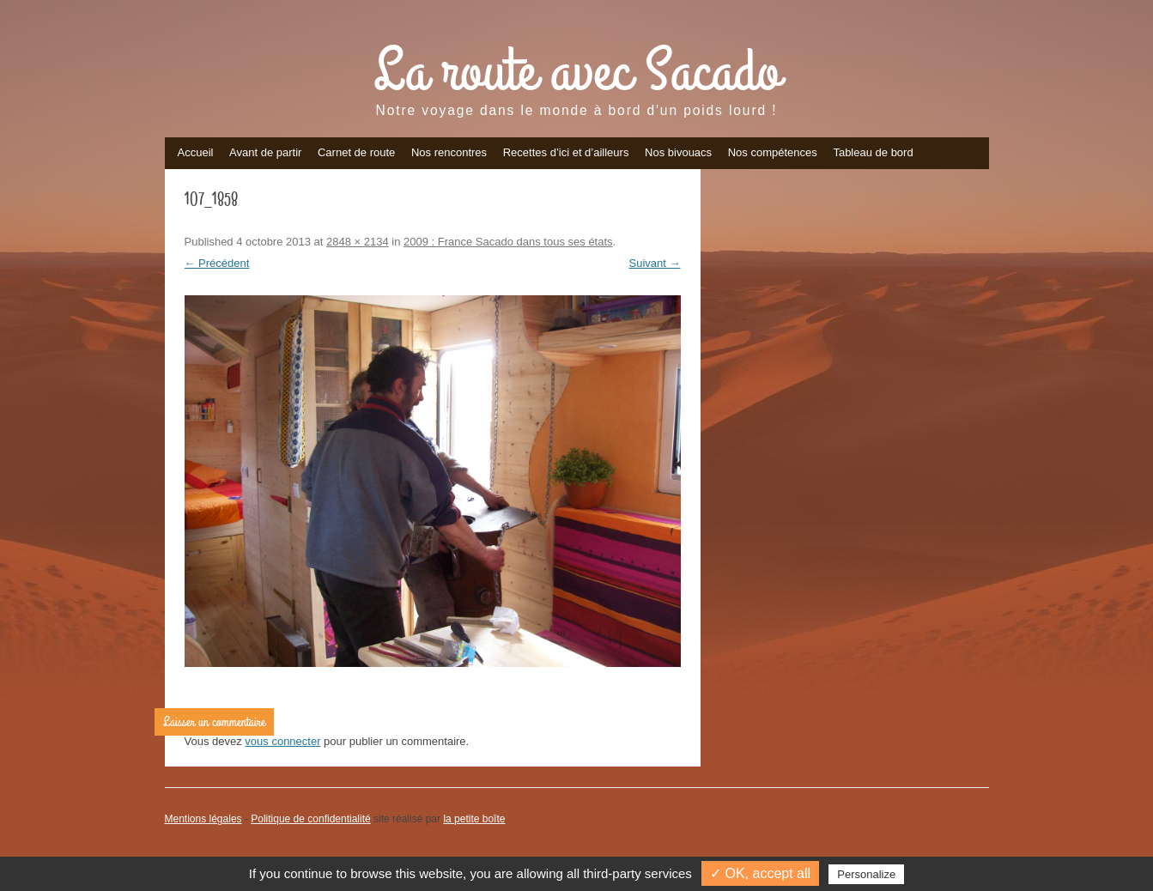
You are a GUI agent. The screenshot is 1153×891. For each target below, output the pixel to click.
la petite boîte (474, 819)
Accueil (196, 152)
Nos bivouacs (678, 152)
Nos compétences (772, 152)
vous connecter (282, 741)
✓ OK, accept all (760, 873)
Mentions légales (203, 819)
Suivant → (655, 263)
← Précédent (217, 263)
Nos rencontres (449, 152)
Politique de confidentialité (310, 819)
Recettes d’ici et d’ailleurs (566, 152)
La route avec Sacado (576, 72)
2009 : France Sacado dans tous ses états (508, 241)
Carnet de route (356, 152)
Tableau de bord (873, 152)
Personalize (866, 874)
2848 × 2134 (357, 241)
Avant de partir (265, 152)
